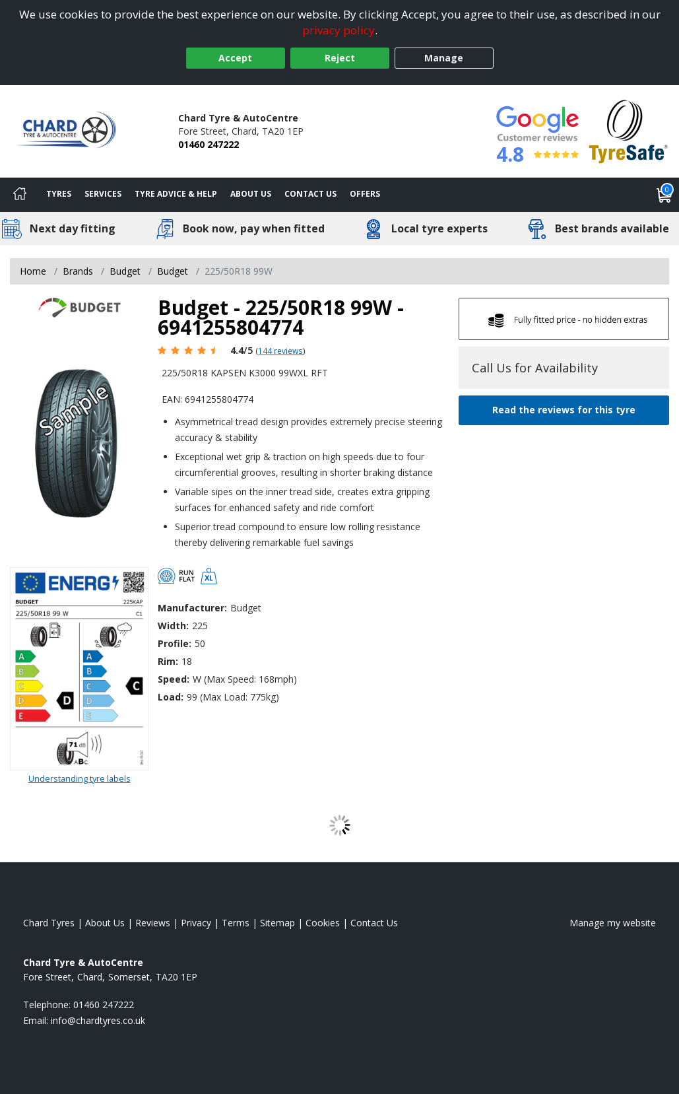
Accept (235, 57)
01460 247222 (208, 144)
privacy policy (338, 30)
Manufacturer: (192, 607)
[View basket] (664, 195)
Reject (340, 57)
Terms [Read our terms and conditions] (235, 922)
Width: (173, 625)
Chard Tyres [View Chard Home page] (49, 922)
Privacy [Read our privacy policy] (196, 922)
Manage (443, 57)
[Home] (20, 195)
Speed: (173, 679)
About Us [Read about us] (105, 922)
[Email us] (98, 1020)
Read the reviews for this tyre (563, 409)
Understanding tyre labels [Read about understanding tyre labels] (79, 778)
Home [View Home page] (33, 271)
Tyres (58, 193)
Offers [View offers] (365, 193)
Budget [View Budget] (125, 271)
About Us (250, 193)
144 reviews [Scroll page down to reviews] (280, 350)
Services (102, 193)
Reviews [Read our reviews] (152, 922)
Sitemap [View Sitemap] (277, 922)
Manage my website (612, 922)
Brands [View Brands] (78, 271)
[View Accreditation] (628, 130)
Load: (170, 697)
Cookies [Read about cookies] (323, 922)
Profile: (174, 643)
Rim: (168, 661)
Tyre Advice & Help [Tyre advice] (176, 193)
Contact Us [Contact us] (310, 193)
